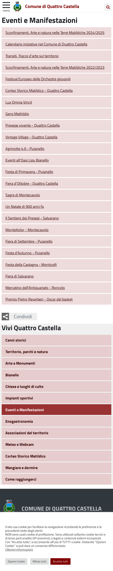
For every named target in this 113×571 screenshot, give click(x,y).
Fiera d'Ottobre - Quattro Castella (31, 183)
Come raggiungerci (20, 479)
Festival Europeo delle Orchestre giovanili (38, 78)
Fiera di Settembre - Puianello (29, 241)
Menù (6, 10)
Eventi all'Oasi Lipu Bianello (27, 160)
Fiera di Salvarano (19, 276)
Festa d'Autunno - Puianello (27, 252)
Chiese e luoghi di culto (24, 386)
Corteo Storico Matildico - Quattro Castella (39, 90)
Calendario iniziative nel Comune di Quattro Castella (46, 44)
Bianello (12, 375)
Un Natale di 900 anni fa (24, 206)
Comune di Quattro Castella (52, 6)
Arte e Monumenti (20, 363)
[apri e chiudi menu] (6, 4)
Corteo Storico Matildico (25, 456)
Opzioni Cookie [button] (16, 561)
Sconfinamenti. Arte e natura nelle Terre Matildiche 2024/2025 (54, 32)
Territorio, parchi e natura (26, 351)
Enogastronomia (19, 421)
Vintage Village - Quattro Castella (31, 136)
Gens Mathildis (17, 113)
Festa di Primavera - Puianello (29, 171)
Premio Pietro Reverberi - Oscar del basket (39, 299)
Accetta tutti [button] (60, 561)
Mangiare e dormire (21, 467)
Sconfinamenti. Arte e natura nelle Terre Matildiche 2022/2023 (54, 67)
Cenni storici (15, 340)
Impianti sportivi (19, 398)
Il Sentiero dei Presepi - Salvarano (32, 217)
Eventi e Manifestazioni (24, 409)
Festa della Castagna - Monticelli (31, 264)
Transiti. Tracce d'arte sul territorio (32, 55)
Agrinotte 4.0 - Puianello (24, 148)
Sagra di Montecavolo (22, 194)
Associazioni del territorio (26, 432)
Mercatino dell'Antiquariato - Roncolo (35, 287)
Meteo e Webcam (19, 444)
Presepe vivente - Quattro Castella (32, 125)
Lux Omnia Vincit (18, 102)
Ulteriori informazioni (19, 549)
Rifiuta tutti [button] (39, 561)
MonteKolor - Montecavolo (27, 229)
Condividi (23, 316)
